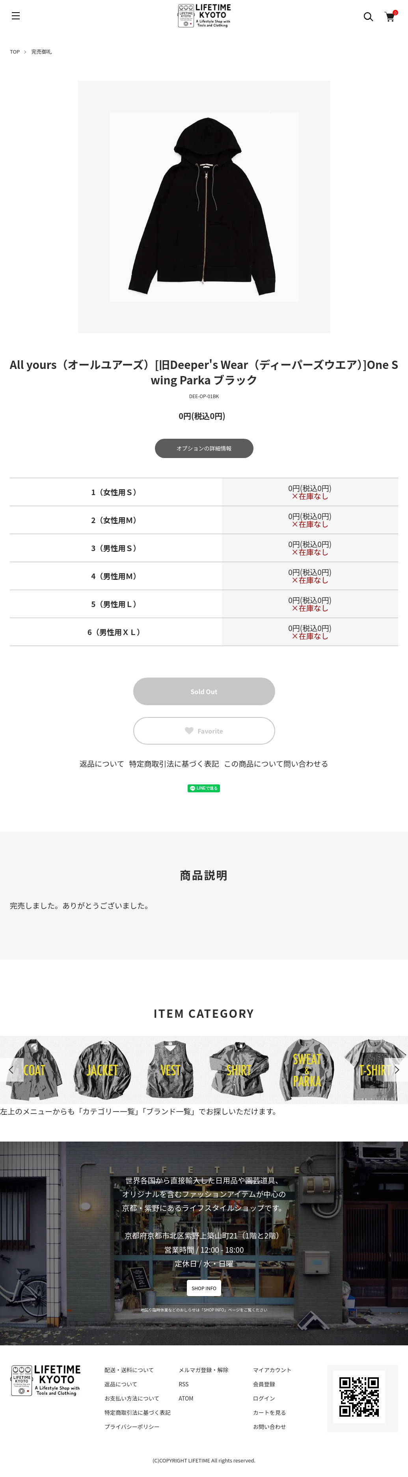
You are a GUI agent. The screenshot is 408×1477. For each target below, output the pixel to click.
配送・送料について (129, 1370)
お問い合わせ (269, 1426)
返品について (102, 763)
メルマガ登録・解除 (203, 1370)
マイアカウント (272, 1370)
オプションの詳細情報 (204, 448)
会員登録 (264, 1384)
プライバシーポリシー (132, 1426)
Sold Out (203, 691)
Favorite (204, 731)
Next (396, 1070)
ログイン (264, 1398)
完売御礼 (42, 51)
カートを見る (269, 1412)
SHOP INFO (204, 1288)
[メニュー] (16, 16)
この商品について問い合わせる (276, 763)
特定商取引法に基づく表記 (174, 763)
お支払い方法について (132, 1398)
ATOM (186, 1398)
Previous (12, 1070)
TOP (15, 51)
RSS (183, 1384)
